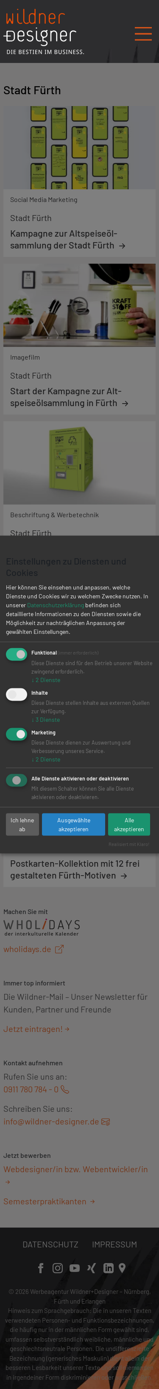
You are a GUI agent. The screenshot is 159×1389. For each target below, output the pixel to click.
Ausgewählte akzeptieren (73, 824)
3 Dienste (45, 719)
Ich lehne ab (22, 824)
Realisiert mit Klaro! (129, 843)
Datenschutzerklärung (55, 605)
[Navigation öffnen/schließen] (143, 31)
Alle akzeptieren (129, 824)
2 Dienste (45, 679)
